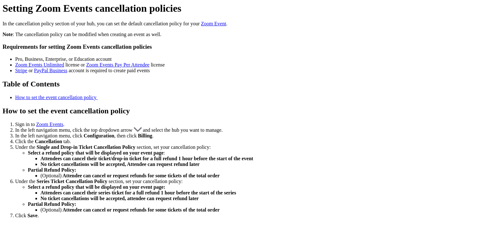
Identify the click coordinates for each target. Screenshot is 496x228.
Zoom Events (49, 124)
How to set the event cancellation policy (56, 97)
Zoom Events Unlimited (39, 64)
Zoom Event (213, 23)
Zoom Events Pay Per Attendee (117, 64)
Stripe (21, 70)
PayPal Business (50, 70)
